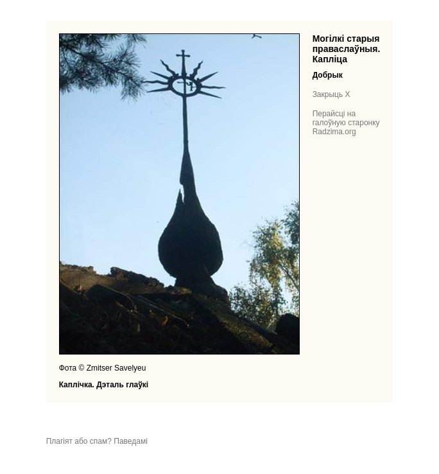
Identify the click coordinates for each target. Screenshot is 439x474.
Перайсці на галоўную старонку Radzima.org (346, 122)
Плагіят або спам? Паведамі (97, 441)
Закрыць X (331, 94)
